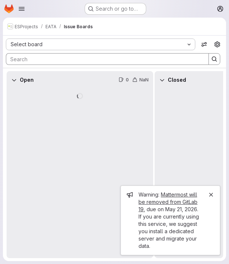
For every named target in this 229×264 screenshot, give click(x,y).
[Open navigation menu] (21, 9)
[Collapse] (14, 80)
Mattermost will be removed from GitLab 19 (167, 201)
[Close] (211, 194)
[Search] (103, 59)
